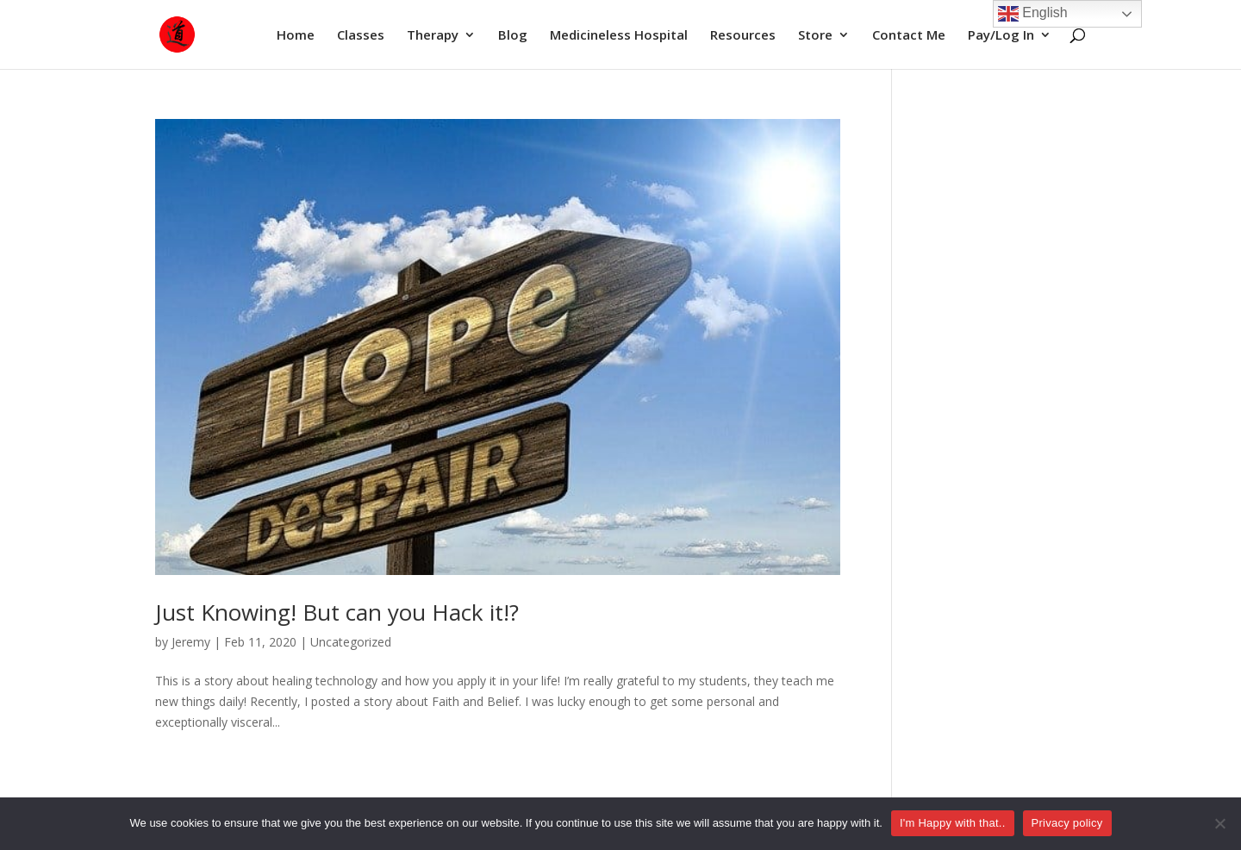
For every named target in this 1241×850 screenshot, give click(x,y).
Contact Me (908, 35)
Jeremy (190, 642)
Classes (360, 35)
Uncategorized (350, 642)
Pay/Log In (1001, 35)
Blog (512, 35)
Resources (743, 35)
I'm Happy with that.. (953, 822)
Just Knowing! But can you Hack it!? (337, 612)
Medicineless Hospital (619, 35)
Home (296, 35)
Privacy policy (1067, 822)
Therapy (432, 35)
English (1033, 13)
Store (815, 35)
